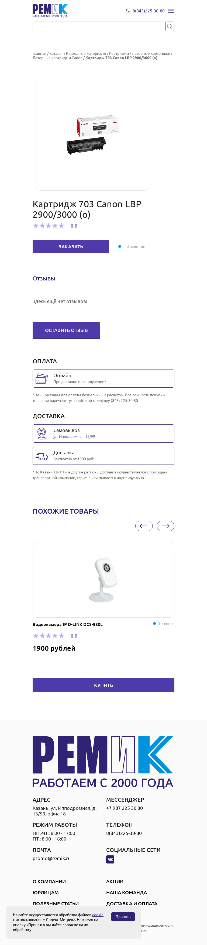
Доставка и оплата (131, 903)
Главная (39, 53)
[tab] (44, 278)
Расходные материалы (86, 53)
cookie (98, 915)
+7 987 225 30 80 (124, 808)
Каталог (56, 53)
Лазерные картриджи (151, 53)
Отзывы (44, 278)
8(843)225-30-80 (124, 833)
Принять (123, 916)
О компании (49, 881)
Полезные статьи (56, 903)
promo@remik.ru (52, 858)
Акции (114, 881)
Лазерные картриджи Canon (57, 58)
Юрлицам (46, 892)
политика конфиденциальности (147, 925)
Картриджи (119, 53)
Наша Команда (126, 892)
